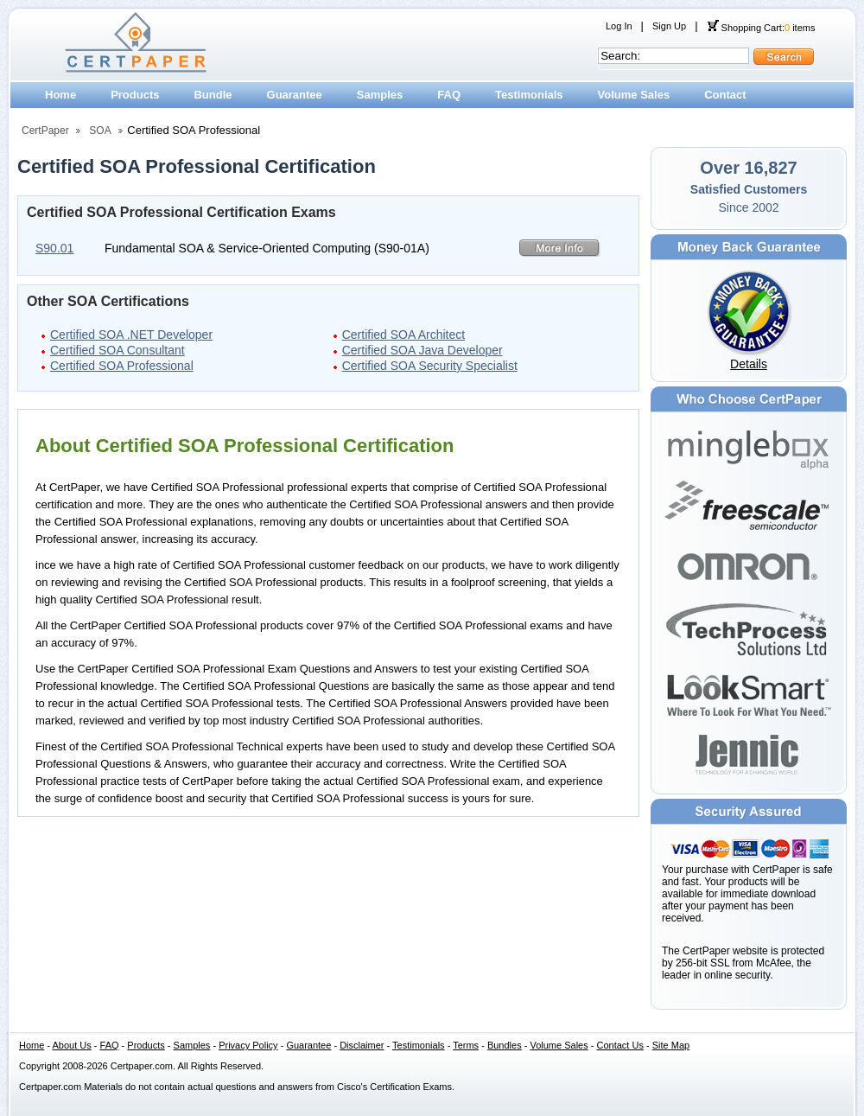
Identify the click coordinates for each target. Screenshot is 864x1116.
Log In (619, 26)
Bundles (504, 1045)
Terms (466, 1045)
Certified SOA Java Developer (422, 350)
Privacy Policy (248, 1045)
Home (60, 94)
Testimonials (529, 94)
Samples (380, 94)
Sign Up (669, 26)
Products (135, 94)
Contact (725, 94)
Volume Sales (634, 94)
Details (748, 364)
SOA (100, 130)
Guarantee (294, 94)
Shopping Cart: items (761, 27)
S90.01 (54, 248)
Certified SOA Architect (403, 334)
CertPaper (45, 130)
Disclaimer (362, 1045)
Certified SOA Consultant (117, 350)
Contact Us (620, 1045)
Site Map (670, 1045)
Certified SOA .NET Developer (131, 334)
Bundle (213, 94)
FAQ (449, 94)
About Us (72, 1045)
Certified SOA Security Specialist (430, 366)
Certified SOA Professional (122, 366)
